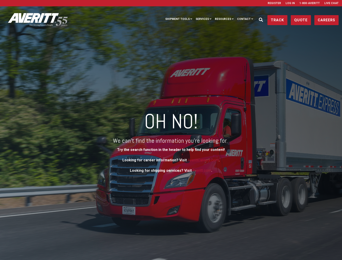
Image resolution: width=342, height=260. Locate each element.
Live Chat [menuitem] (331, 3)
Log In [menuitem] (290, 3)
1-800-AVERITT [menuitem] (309, 3)
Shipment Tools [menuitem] (177, 19)
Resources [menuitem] (223, 19)
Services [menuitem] (202, 19)
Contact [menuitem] (244, 19)
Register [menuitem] (274, 3)
